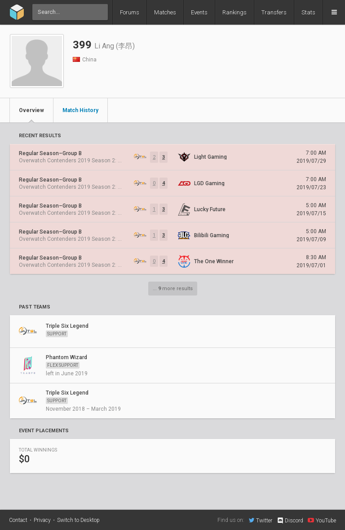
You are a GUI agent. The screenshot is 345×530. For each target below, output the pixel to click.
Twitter (260, 520)
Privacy (42, 520)
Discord (290, 520)
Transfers (274, 12)
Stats (308, 12)
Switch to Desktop (78, 520)
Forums (129, 12)
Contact (18, 520)
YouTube (322, 520)
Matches (165, 12)
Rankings (234, 12)
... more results (173, 288)
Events (199, 12)
